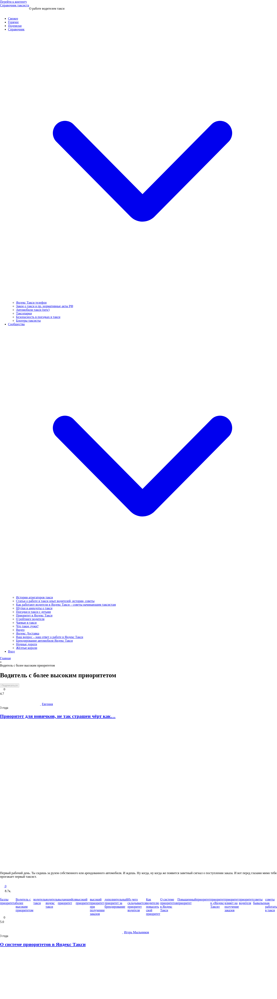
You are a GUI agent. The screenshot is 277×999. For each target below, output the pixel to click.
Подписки (15, 25)
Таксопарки (24, 313)
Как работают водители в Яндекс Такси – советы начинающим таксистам (66, 604)
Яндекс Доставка (27, 633)
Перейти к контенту (13, 1)
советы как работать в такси (271, 905)
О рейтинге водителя (30, 619)
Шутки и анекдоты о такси (34, 608)
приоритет (203, 899)
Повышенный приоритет (186, 901)
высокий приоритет (83, 901)
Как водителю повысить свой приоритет (153, 907)
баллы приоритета (8, 901)
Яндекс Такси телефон (31, 302)
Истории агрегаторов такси (34, 597)
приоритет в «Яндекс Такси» (217, 903)
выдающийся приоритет (67, 901)
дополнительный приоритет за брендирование (116, 903)
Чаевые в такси (26, 622)
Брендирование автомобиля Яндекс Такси (44, 640)
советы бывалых (259, 901)
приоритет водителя (246, 901)
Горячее (13, 22)
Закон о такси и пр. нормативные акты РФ (44, 306)
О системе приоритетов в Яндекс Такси (168, 905)
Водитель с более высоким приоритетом (24, 905)
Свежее (13, 18)
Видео (20, 630)
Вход (11, 651)
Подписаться (10, 685)
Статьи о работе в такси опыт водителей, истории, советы (55, 601)
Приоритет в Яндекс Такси (34, 615)
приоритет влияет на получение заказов (232, 905)
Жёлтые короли (26, 648)
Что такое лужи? (27, 626)
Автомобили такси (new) (32, 309)
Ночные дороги (26, 644)
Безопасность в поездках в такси (38, 317)
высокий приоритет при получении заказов (97, 907)
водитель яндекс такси (52, 903)
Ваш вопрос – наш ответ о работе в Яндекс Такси (49, 637)
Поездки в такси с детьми (33, 611)
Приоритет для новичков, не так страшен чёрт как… (58, 716)
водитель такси (39, 901)
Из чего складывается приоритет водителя (137, 905)
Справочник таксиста (14, 5)
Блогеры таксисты (28, 320)
